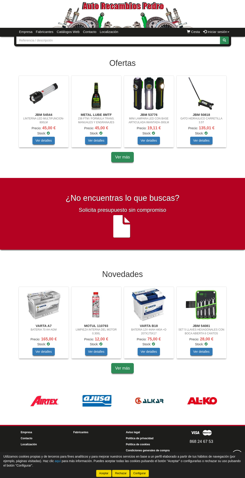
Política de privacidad (139, 438)
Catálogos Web (68, 32)
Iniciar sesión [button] (216, 32)
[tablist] (122, 114)
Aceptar (103, 473)
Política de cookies (138, 444)
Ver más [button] (122, 157)
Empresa (25, 32)
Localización (109, 32)
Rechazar (120, 473)
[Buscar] (224, 40)
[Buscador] (118, 40)
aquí (58, 461)
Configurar (139, 473)
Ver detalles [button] (43, 140)
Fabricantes (44, 32)
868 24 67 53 (201, 441)
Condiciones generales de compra (148, 450)
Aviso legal (133, 432)
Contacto (89, 32)
